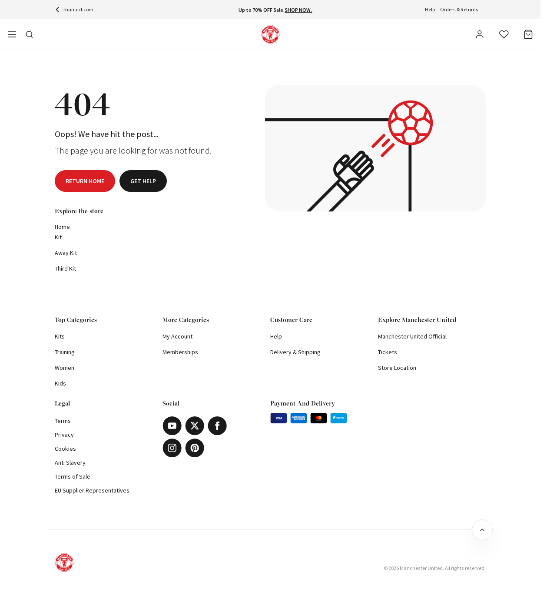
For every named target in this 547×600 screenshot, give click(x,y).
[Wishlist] (504, 34)
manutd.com (74, 9)
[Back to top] (482, 530)
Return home (85, 181)
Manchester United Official (412, 336)
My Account (177, 336)
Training (65, 352)
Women (64, 368)
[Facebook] (217, 425)
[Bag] (528, 34)
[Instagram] (172, 448)
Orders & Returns (459, 9)
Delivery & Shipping (295, 352)
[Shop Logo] (270, 34)
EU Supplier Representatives (92, 490)
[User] (479, 35)
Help (430, 9)
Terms (63, 421)
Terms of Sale (72, 476)
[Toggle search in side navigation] (29, 34)
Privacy (64, 435)
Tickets (387, 352)
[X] (194, 425)
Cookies (65, 449)
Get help (143, 181)
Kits (60, 336)
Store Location (397, 368)
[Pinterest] (194, 448)
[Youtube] (172, 425)
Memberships (180, 352)
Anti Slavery (70, 462)
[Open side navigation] (12, 34)
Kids (60, 383)
